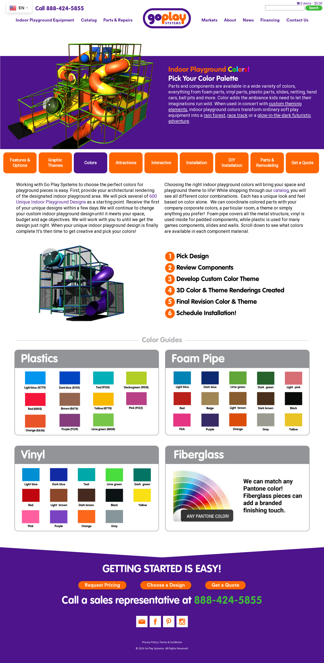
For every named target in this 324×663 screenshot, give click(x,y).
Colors (90, 162)
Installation (196, 162)
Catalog (89, 20)
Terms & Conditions (171, 642)
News (248, 20)
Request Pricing (102, 585)
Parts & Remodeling (267, 163)
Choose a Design (166, 585)
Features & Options (20, 163)
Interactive (161, 162)
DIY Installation (232, 163)
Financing (270, 20)
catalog (281, 190)
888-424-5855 (228, 601)
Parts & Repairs (117, 20)
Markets (209, 20)
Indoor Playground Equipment (45, 20)
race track (237, 115)
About (230, 20)
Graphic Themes (55, 163)
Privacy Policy (150, 642)
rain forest (214, 115)
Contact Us (297, 20)
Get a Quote (302, 162)
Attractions (126, 162)
